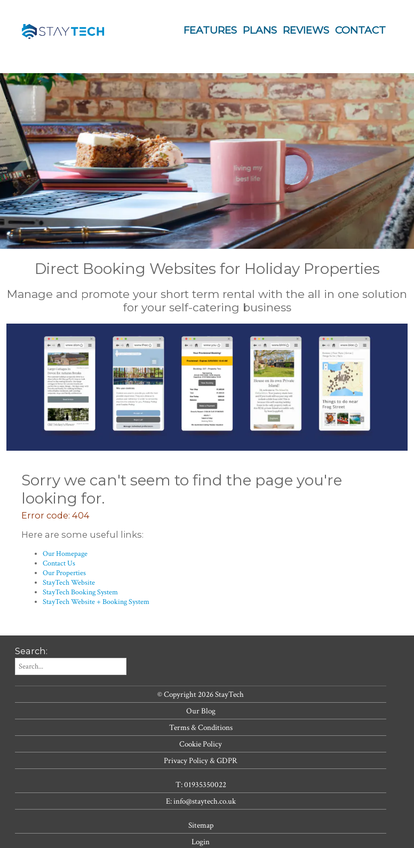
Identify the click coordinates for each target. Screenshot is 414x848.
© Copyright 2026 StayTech (200, 694)
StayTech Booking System (80, 592)
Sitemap (200, 825)
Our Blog (201, 710)
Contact (360, 30)
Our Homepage (65, 554)
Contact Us (59, 563)
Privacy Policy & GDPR (200, 760)
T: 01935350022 (201, 784)
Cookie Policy (200, 744)
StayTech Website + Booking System (96, 602)
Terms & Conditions (201, 727)
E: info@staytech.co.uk (201, 801)
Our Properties (64, 573)
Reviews (306, 30)
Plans (260, 30)
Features (210, 30)
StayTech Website (69, 582)
